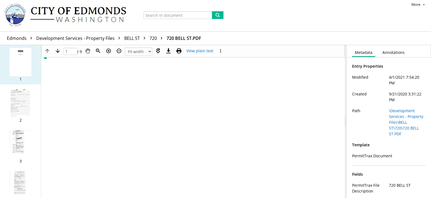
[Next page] (57, 51)
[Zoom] (98, 51)
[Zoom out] (119, 51)
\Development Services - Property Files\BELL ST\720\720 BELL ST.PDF (406, 122)
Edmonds (21, 38)
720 (157, 38)
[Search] (217, 15)
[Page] (70, 51)
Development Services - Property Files (79, 38)
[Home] (68, 15)
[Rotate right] (158, 51)
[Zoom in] (108, 51)
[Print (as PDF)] (179, 51)
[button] (20, 64)
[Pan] (87, 51)
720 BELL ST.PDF (184, 38)
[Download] (168, 51)
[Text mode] (200, 50)
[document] (388, 121)
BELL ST (136, 38)
